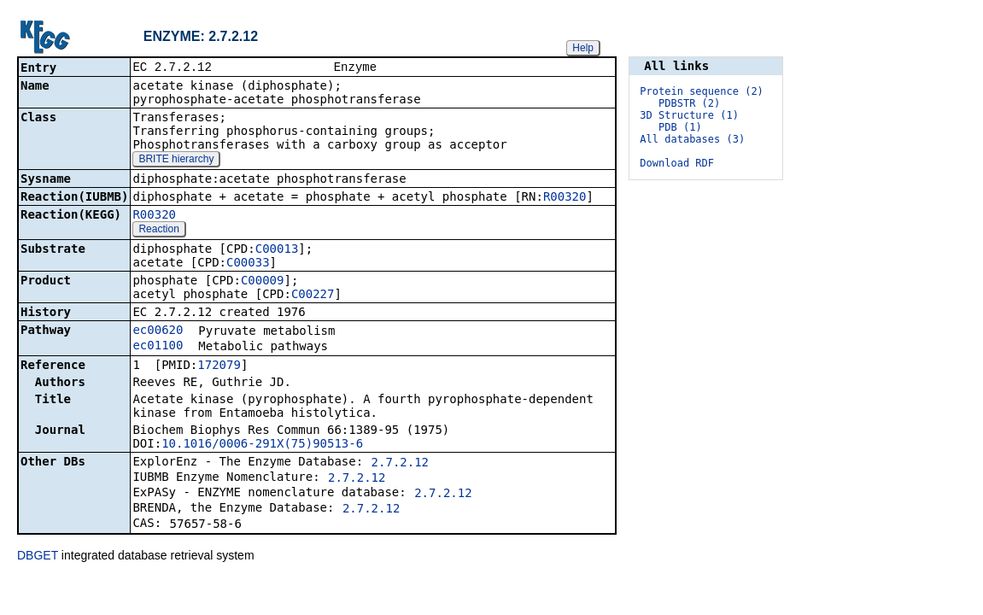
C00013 (277, 250)
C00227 (313, 295)
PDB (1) (680, 127)
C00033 (248, 264)
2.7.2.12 (400, 464)
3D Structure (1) (689, 115)
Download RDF (677, 163)
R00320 (565, 198)
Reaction (158, 231)
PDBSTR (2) (689, 103)
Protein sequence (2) (702, 91)
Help (583, 48)
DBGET (37, 557)
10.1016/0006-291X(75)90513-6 (262, 445)
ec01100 (157, 347)
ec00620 (157, 331)
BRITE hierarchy (176, 161)
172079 (219, 366)
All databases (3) (692, 139)
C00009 (262, 282)
